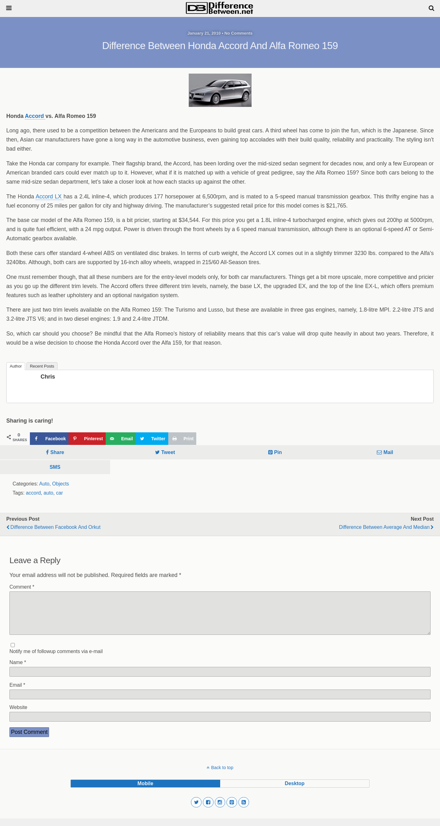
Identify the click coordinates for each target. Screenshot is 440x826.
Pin (278, 452)
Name (17, 670)
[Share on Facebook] (49, 438)
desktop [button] (294, 791)
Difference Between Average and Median (384, 527)
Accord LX (49, 196)
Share (57, 452)
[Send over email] (121, 438)
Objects (60, 483)
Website (18, 715)
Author (16, 366)
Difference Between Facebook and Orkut (55, 527)
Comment (21, 587)
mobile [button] (145, 791)
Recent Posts (42, 366)
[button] (196, 810)
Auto (44, 483)
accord (33, 493)
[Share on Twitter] (152, 438)
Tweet (168, 452)
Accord (35, 116)
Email (17, 692)
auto (48, 493)
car (59, 493)
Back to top (222, 775)
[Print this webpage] (182, 438)
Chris (48, 377)
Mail (388, 452)
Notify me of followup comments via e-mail (56, 659)
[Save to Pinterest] (87, 438)
